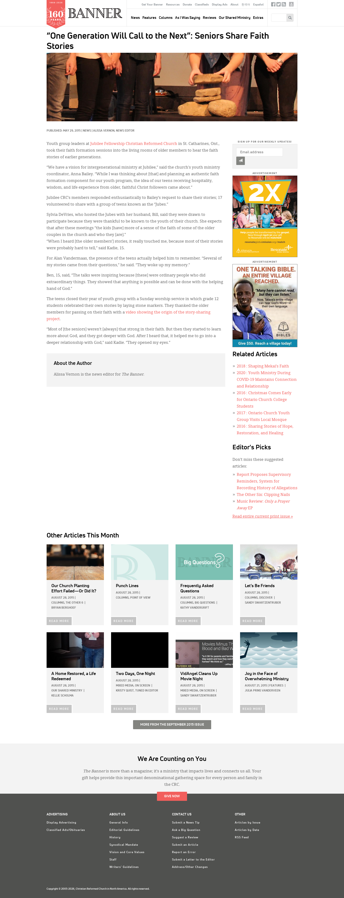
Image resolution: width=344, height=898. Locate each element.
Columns (165, 18)
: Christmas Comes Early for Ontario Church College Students (264, 400)
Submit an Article (185, 845)
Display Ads (219, 4)
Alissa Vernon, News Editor (113, 130)
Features (149, 18)
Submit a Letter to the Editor (193, 859)
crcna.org (291, 4)
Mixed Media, (125, 685)
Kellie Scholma (62, 695)
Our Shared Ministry (234, 18)
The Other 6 (74, 602)
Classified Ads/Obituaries (66, 830)
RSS (284, 5)
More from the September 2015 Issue (172, 724)
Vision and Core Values (127, 852)
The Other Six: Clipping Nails (263, 495)
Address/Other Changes (190, 867)
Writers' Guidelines (124, 867)
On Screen (142, 685)
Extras (258, 18)
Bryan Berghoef (63, 607)
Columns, (58, 602)
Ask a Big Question (186, 830)
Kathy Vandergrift (194, 607)
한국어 (246, 4)
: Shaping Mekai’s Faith (263, 366)
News (87, 130)
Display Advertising (61, 822)
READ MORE (59, 621)
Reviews (209, 18)
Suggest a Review (185, 837)
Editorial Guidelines (124, 830)
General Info (118, 822)
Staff (113, 859)
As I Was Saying (187, 18)
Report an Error (184, 852)
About (234, 4)
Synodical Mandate (123, 845)
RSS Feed (242, 837)
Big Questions (205, 602)
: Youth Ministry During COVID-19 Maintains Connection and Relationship (267, 379)
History (115, 837)
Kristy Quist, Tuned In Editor (137, 690)
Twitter (278, 5)
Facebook (273, 5)
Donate (187, 4)
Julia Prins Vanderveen (262, 690)
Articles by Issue (247, 822)
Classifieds (202, 4)
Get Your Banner (152, 4)
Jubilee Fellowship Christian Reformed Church (133, 144)
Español (258, 4)
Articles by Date (247, 830)
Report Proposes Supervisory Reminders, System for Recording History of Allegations (267, 481)
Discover (266, 597)
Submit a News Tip (186, 822)
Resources (173, 4)
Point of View (140, 597)
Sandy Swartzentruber (263, 602)
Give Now (172, 796)
